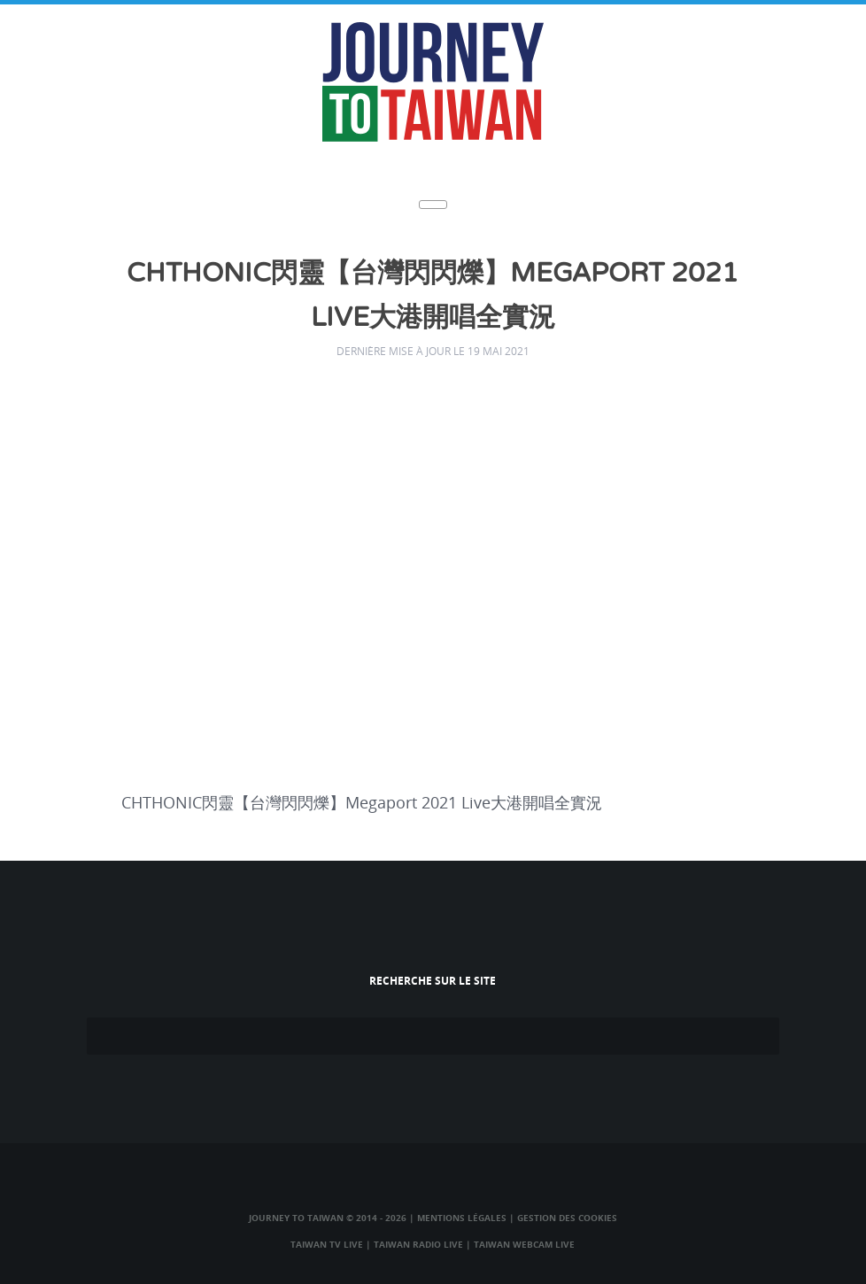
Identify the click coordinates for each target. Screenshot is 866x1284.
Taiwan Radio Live (418, 1244)
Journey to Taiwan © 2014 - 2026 (327, 1217)
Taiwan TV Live (326, 1244)
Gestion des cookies (567, 1217)
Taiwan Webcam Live (524, 1244)
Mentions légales (461, 1217)
